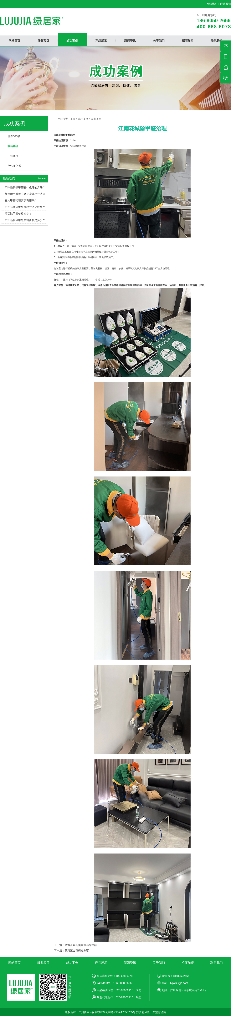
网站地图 (212, 3)
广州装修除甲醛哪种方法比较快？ (25, 207)
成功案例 (83, 118)
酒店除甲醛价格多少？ (18, 213)
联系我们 (225, 3)
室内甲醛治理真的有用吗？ (21, 200)
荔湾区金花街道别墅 (77, 950)
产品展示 (101, 962)
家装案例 (13, 146)
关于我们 (159, 962)
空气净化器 (14, 165)
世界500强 (14, 136)
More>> (42, 178)
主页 (72, 118)
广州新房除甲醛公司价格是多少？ (25, 220)
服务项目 (43, 962)
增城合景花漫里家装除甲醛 (81, 945)
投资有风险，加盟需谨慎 (151, 1012)
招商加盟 (188, 962)
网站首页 (14, 962)
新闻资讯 (130, 962)
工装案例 (13, 155)
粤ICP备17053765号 (123, 1012)
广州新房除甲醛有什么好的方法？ (25, 187)
